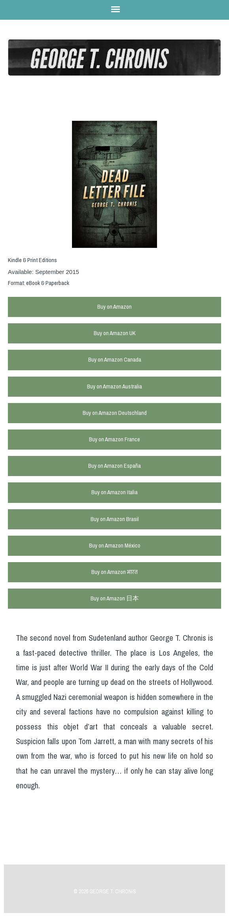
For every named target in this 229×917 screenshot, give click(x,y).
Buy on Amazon (114, 306)
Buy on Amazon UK (115, 333)
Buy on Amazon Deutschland (115, 412)
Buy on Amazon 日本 (115, 598)
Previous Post (119, 851)
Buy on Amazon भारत (114, 572)
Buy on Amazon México (114, 545)
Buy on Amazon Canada (114, 359)
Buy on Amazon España (114, 465)
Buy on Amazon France (114, 439)
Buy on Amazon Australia (114, 386)
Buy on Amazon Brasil (115, 519)
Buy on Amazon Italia (114, 492)
